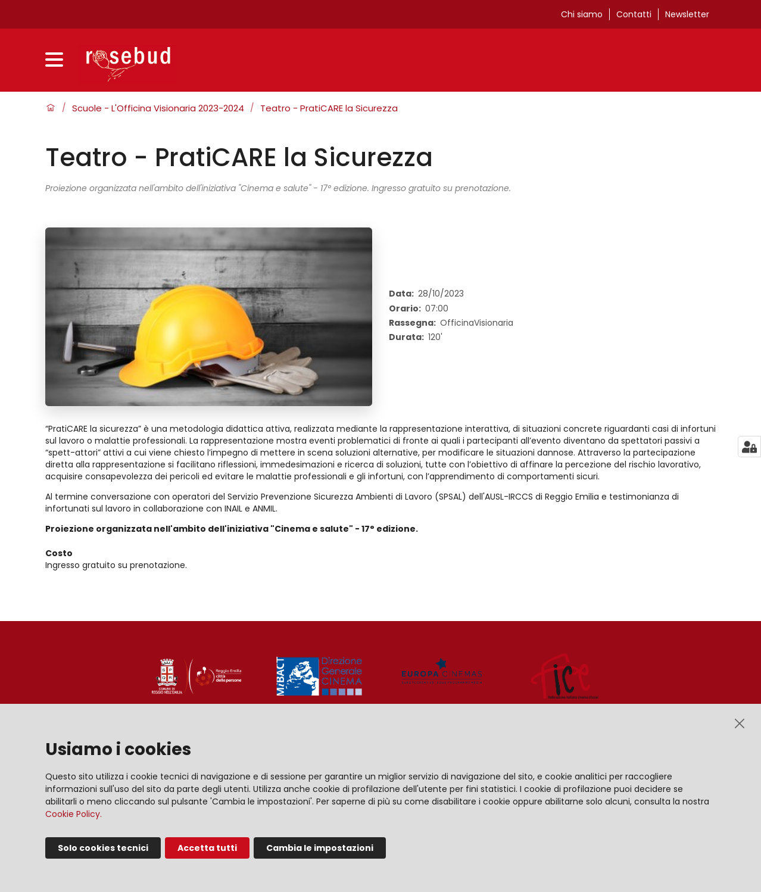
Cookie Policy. (73, 814)
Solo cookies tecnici (103, 848)
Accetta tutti (207, 848)
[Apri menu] (57, 61)
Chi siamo (582, 14)
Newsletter (687, 14)
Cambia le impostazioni (319, 848)
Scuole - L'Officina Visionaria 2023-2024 (158, 108)
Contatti (633, 14)
